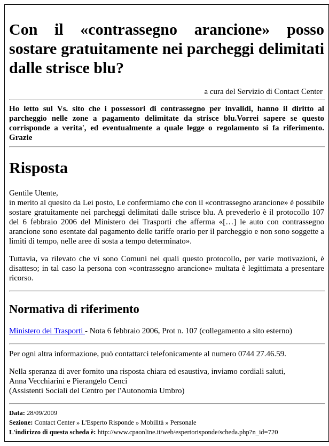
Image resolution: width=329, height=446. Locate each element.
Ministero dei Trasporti (47, 330)
